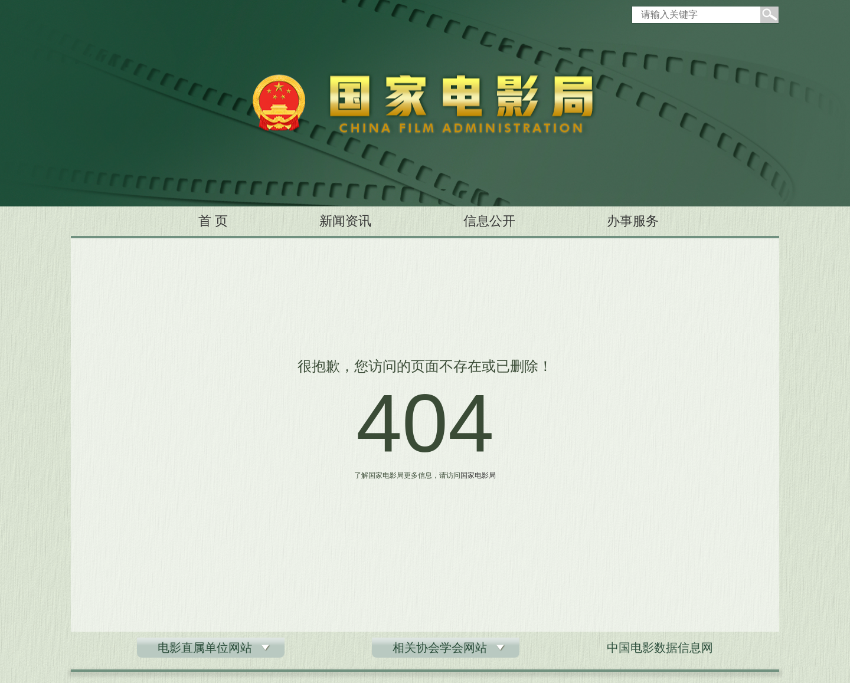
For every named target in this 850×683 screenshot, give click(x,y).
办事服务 (633, 221)
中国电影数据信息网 (660, 647)
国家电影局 (478, 475)
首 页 (213, 221)
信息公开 (489, 221)
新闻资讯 (345, 221)
